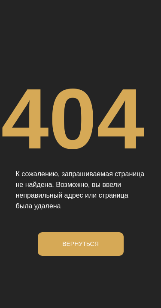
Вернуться (80, 243)
